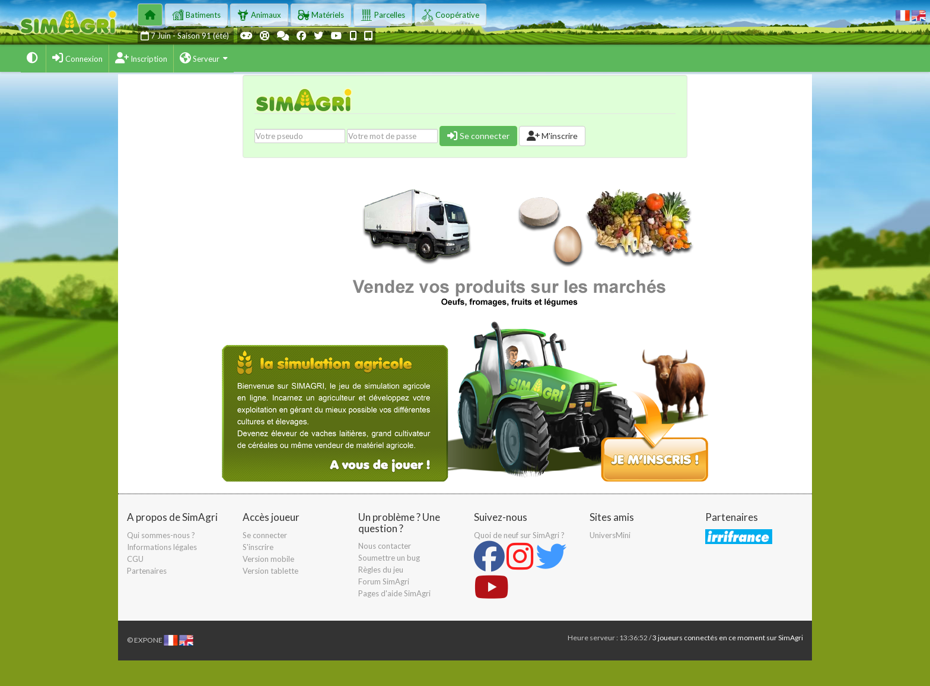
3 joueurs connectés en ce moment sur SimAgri (727, 637)
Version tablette (270, 571)
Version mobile (268, 559)
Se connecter (478, 136)
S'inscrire (258, 547)
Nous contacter (384, 546)
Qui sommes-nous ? (161, 535)
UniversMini (610, 535)
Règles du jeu (380, 569)
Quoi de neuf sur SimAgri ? (519, 535)
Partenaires (147, 571)
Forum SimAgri (383, 581)
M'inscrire (552, 136)
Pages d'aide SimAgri (394, 593)
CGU (135, 559)
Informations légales (162, 547)
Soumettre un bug (389, 557)
